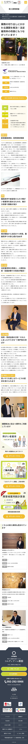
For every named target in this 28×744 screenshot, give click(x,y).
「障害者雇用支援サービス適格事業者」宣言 (14, 737)
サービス (7, 716)
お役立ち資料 (7, 725)
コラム (20, 729)
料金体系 (7, 720)
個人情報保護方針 (14, 698)
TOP (3, 14)
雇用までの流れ (7, 733)
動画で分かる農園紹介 (7, 729)
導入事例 (20, 720)
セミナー (20, 725)
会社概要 (14, 694)
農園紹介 (20, 716)
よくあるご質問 (20, 733)
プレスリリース (14, 696)
